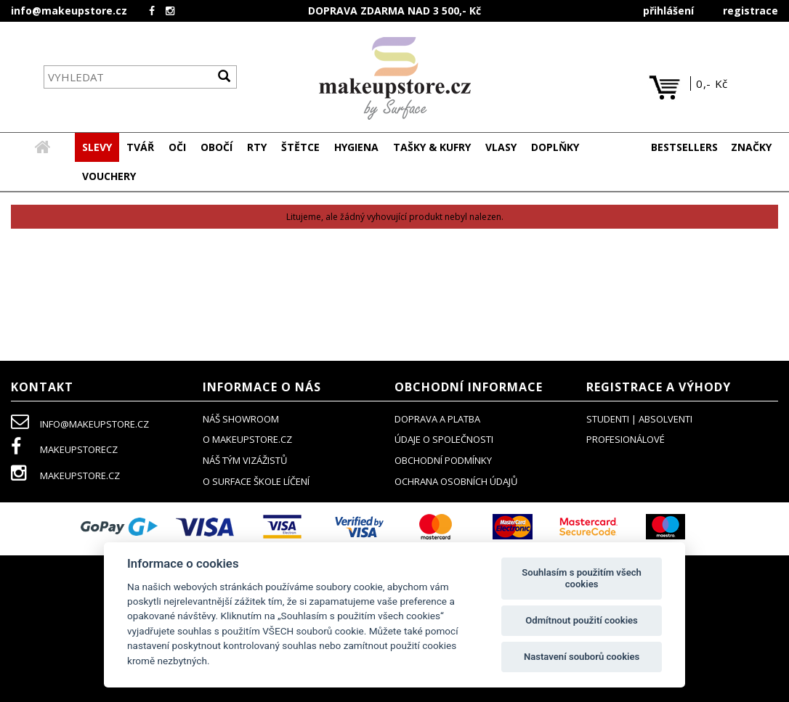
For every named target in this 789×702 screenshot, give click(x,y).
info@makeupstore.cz (69, 10)
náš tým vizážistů (245, 461)
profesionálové (625, 439)
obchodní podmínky (443, 461)
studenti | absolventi (639, 419)
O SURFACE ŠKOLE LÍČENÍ (256, 482)
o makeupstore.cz (247, 439)
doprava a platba (437, 419)
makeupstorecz (64, 450)
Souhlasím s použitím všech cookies (582, 578)
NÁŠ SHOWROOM (241, 419)
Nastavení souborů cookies (581, 656)
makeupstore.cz (65, 476)
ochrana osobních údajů (455, 482)
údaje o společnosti (443, 439)
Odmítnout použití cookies (581, 620)
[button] (140, 148)
